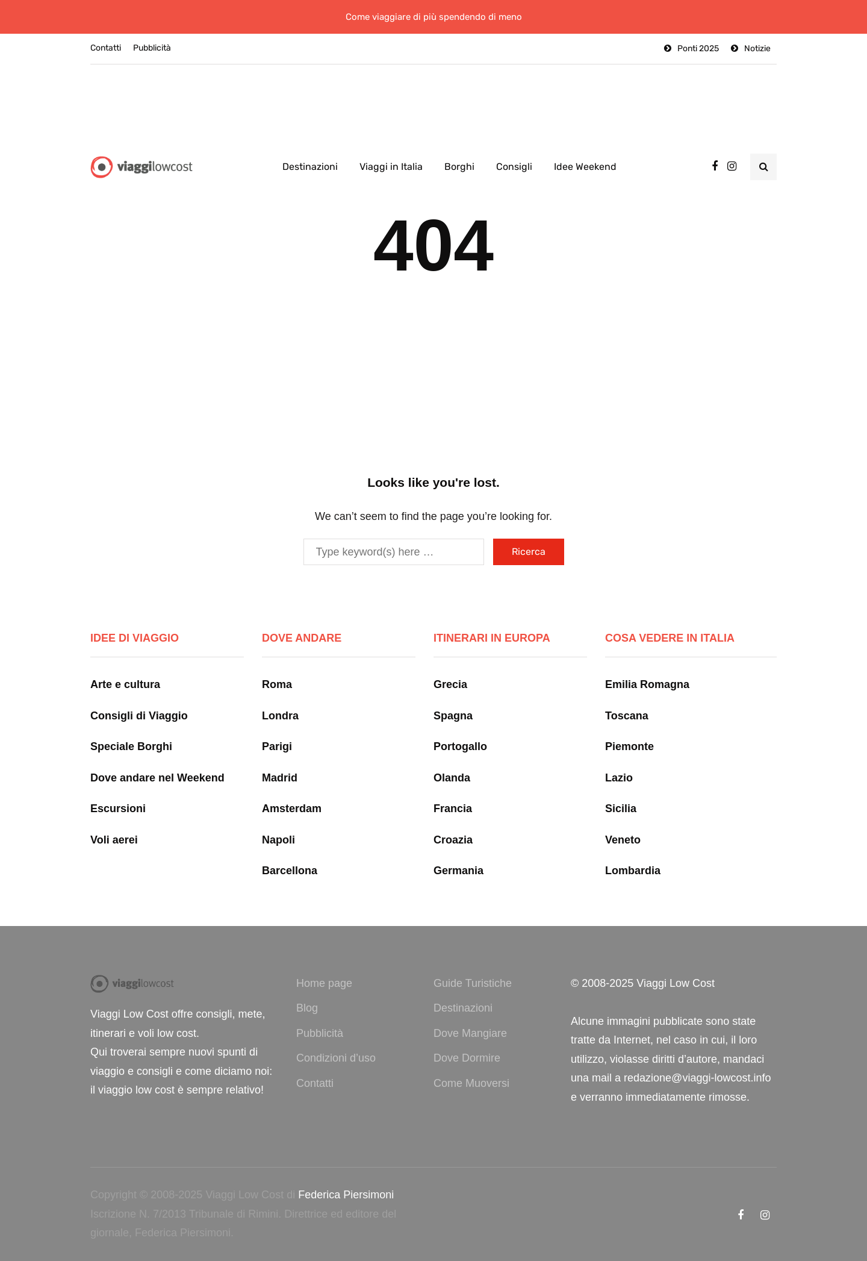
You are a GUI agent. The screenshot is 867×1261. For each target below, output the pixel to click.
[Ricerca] (393, 552)
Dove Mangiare (470, 1033)
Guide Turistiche (473, 983)
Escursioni (118, 809)
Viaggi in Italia (391, 166)
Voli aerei (114, 840)
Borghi (459, 166)
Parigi (277, 746)
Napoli (278, 840)
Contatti (105, 48)
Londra (280, 716)
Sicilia (620, 809)
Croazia (453, 840)
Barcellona (289, 871)
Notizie (757, 48)
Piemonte (629, 746)
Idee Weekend (585, 166)
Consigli (514, 166)
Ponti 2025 (698, 48)
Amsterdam (292, 809)
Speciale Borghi (131, 746)
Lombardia (632, 871)
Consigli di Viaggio (139, 716)
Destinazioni (310, 166)
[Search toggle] (763, 167)
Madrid (279, 778)
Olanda (452, 778)
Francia (453, 809)
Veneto (623, 840)
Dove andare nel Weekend (157, 778)
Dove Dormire (467, 1058)
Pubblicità (152, 48)
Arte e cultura (125, 684)
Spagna (453, 716)
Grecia (450, 684)
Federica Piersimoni (346, 1195)
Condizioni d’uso (336, 1058)
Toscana (626, 716)
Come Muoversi (471, 1083)
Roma (277, 684)
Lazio (619, 778)
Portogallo (460, 746)
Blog (307, 1008)
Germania (458, 871)
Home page (324, 983)
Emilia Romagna (647, 684)
